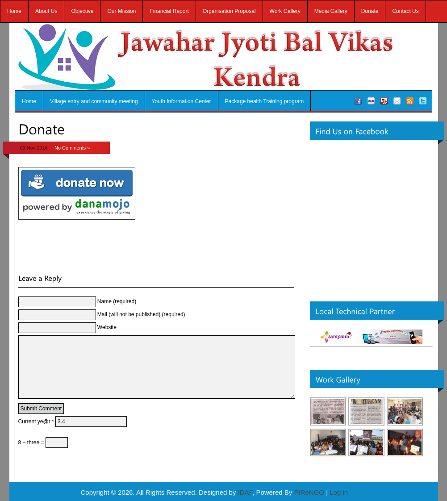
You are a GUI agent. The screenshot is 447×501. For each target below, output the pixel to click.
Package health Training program (264, 101)
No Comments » (72, 147)
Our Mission (121, 11)
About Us (46, 11)
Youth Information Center (181, 101)
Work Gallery (285, 11)
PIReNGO (309, 492)
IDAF (245, 492)
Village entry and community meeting (94, 101)
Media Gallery (330, 11)
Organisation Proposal (229, 11)
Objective (82, 11)
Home (14, 11)
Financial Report (169, 11)
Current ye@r (36, 435)
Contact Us (405, 11)
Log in (339, 492)
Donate (370, 11)
